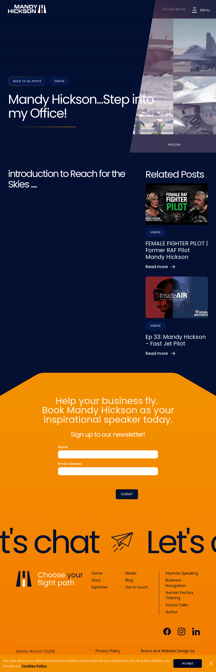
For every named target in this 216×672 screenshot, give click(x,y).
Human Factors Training (179, 595)
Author (172, 612)
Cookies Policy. (34, 666)
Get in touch (136, 587)
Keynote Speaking (182, 573)
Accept (187, 663)
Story (96, 580)
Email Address (70, 464)
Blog (129, 580)
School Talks (177, 605)
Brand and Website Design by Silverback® (168, 653)
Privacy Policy (108, 650)
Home (97, 573)
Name (63, 447)
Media (130, 573)
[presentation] (95, 493)
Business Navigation (176, 583)
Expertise (99, 587)
